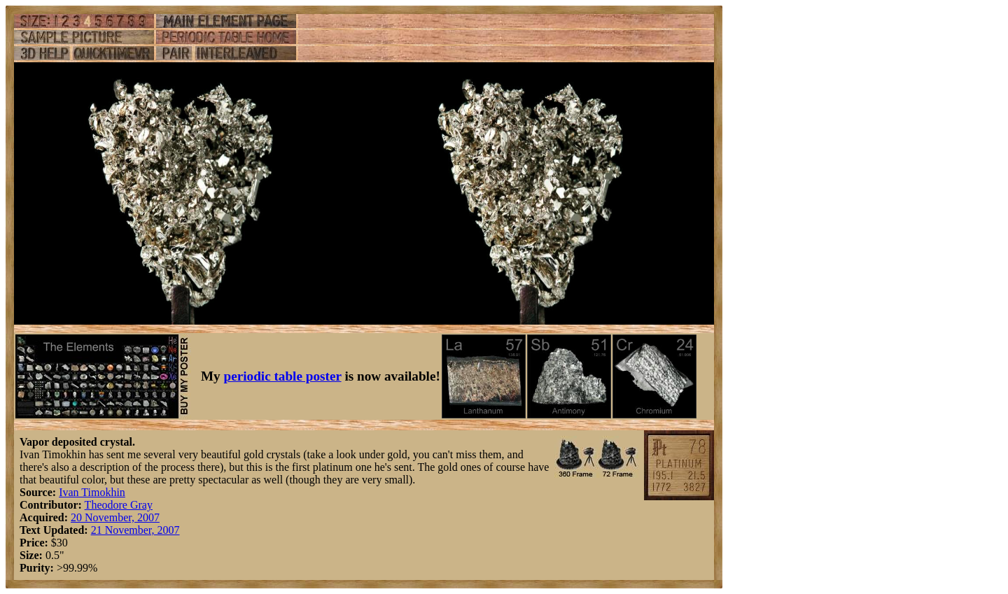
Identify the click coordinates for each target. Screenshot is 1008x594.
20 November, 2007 (115, 517)
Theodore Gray (119, 505)
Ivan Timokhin (92, 492)
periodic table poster (283, 376)
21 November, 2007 (135, 530)
